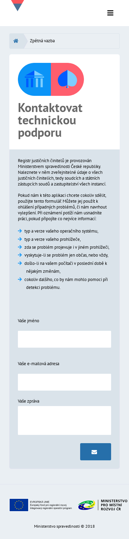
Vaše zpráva (28, 401)
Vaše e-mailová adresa (38, 364)
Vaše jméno (28, 321)
